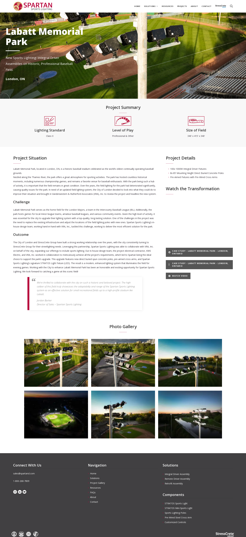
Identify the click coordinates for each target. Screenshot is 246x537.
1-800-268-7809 (21, 480)
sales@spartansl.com (24, 473)
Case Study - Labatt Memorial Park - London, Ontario (198, 252)
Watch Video (178, 276)
